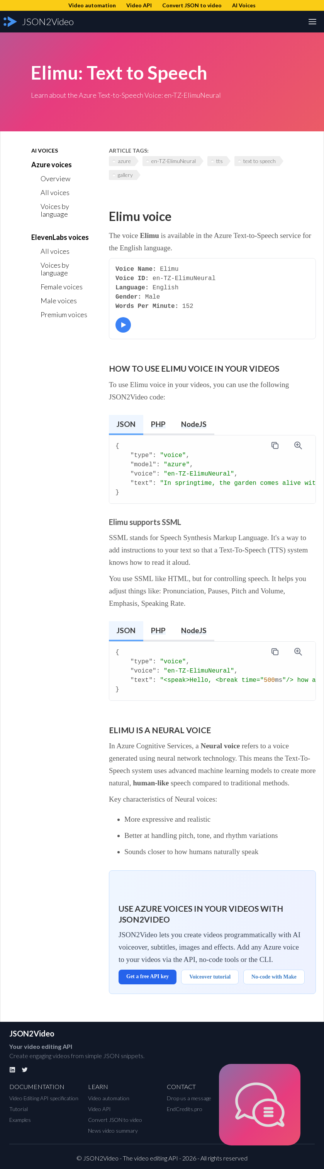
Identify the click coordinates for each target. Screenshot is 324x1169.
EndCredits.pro (184, 1109)
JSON (126, 424)
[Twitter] (25, 1070)
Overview (55, 178)
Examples (20, 1119)
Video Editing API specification (43, 1098)
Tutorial (18, 1109)
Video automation (108, 1098)
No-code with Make (274, 977)
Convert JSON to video (115, 1119)
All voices (55, 192)
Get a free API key (147, 976)
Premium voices (64, 314)
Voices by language (55, 210)
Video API (99, 1109)
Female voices (62, 286)
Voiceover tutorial (210, 977)
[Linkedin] (12, 1070)
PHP (158, 424)
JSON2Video (31, 1033)
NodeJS (194, 424)
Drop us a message (189, 1098)
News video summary (113, 1130)
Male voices (59, 300)
